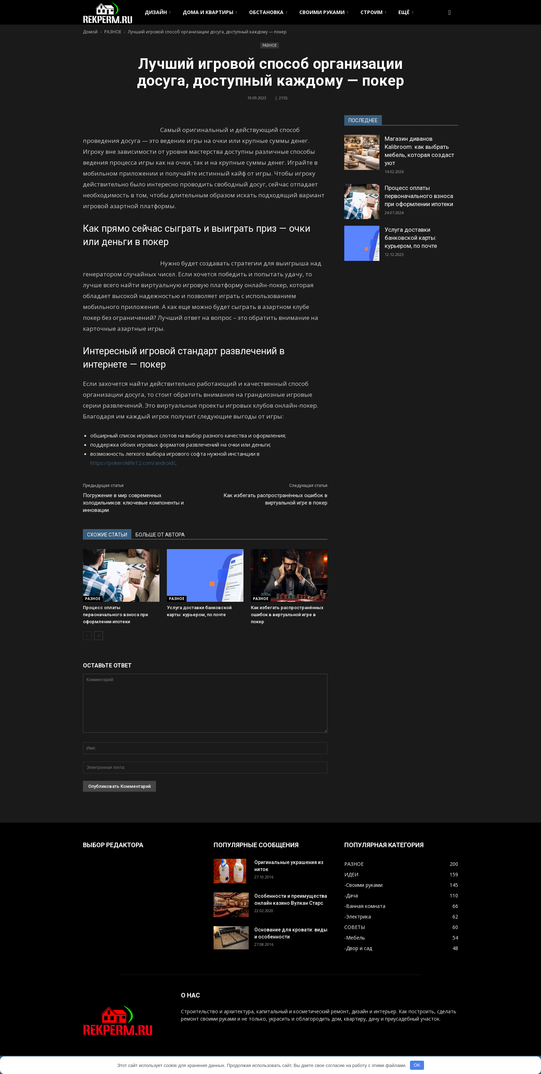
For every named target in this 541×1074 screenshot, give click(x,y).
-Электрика (357, 916)
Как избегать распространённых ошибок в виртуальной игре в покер (275, 499)
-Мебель (354, 937)
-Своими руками (363, 885)
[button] (449, 12)
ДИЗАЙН (157, 12)
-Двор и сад (358, 948)
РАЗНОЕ (269, 45)
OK (417, 1065)
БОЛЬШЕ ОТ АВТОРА (160, 535)
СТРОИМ (373, 12)
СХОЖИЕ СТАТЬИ (107, 535)
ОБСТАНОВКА (268, 12)
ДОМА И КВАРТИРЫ (210, 12)
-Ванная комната (364, 906)
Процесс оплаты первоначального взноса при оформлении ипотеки (115, 614)
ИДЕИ (351, 874)
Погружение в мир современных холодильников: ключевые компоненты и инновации (133, 502)
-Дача (351, 895)
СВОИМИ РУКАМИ (323, 12)
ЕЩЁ (405, 12)
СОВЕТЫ (354, 927)
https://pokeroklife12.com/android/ (132, 462)
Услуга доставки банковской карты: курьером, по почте (411, 237)
